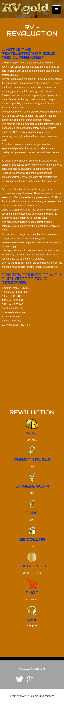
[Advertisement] (32, 378)
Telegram (19, 679)
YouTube (30, 679)
